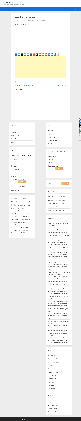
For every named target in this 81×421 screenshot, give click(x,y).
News (12, 129)
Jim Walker (51, 382)
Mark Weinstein (52, 392)
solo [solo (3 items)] (28, 224)
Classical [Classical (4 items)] (23, 198)
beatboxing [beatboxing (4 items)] (14, 198)
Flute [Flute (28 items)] (13, 205)
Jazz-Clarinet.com (53, 372)
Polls (16, 9)
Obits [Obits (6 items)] (27, 214)
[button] (16, 54)
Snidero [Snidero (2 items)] (20, 224)
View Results (22, 186)
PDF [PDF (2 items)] (16, 216)
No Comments (41, 20)
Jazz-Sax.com (52, 375)
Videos (19, 81)
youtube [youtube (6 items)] (22, 232)
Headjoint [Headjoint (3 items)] (13, 208)
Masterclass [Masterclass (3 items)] (19, 214)
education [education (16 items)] (15, 201)
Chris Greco (51, 203)
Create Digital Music (54, 359)
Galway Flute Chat (53, 369)
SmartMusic (14, 139)
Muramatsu (15, 176)
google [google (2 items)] (21, 205)
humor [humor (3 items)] (23, 208)
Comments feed (53, 140)
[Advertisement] (40, 67)
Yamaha (14, 159)
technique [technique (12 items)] (24, 227)
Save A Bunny (52, 402)
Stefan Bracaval (52, 408)
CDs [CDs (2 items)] (19, 198)
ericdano (31, 20)
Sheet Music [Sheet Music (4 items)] (14, 224)
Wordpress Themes (54, 412)
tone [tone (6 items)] (19, 230)
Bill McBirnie (51, 197)
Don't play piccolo (54, 166)
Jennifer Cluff (52, 378)
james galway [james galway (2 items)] (27, 210)
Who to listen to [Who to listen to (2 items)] (14, 232)
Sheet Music (15, 135)
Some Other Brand (18, 179)
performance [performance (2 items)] (20, 216)
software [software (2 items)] (24, 224)
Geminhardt (16, 169)
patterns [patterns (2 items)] (12, 216)
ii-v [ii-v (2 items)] (26, 208)
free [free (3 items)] (18, 205)
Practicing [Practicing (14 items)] (15, 219)
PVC (50, 163)
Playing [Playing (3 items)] (29, 216)
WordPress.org (52, 144)
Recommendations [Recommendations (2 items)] (28, 219)
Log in (50, 134)
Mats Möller (51, 395)
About (6, 9)
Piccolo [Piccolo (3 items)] (25, 216)
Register (50, 130)
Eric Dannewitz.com (54, 362)
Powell (14, 163)
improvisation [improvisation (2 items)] (13, 210)
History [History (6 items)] (19, 208)
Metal (51, 159)
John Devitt (51, 385)
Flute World (51, 365)
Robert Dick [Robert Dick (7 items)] (22, 222)
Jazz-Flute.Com (9, 2)
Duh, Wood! (53, 156)
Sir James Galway (53, 405)
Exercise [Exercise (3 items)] (28, 201)
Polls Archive (15, 190)
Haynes (14, 166)
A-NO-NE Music (53, 355)
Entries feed (51, 137)
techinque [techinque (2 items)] (17, 227)
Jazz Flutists (61, 197)
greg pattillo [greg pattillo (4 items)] (27, 205)
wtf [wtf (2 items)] (18, 232)
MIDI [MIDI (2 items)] (24, 214)
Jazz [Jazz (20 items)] (13, 213)
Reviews (13, 132)
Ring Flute (56, 207)
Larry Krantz (51, 388)
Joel (49, 207)
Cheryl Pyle (51, 210)
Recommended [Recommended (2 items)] (14, 222)
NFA (49, 398)
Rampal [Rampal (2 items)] (22, 219)
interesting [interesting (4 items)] (20, 210)
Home (12, 9)
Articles (22, 9)
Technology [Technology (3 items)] (14, 230)
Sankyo (14, 173)
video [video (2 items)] (27, 230)
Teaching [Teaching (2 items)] (13, 227)
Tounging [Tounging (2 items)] (23, 230)
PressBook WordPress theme (52, 419)
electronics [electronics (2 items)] (23, 201)
